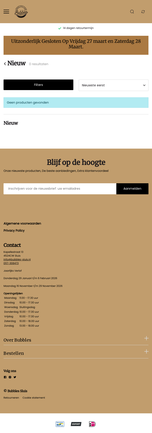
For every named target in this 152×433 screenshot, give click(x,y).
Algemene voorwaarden (22, 223)
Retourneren (11, 397)
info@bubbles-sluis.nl (17, 259)
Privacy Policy (14, 230)
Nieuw (14, 64)
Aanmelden (132, 188)
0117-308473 (11, 263)
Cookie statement (34, 397)
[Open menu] (6, 11)
